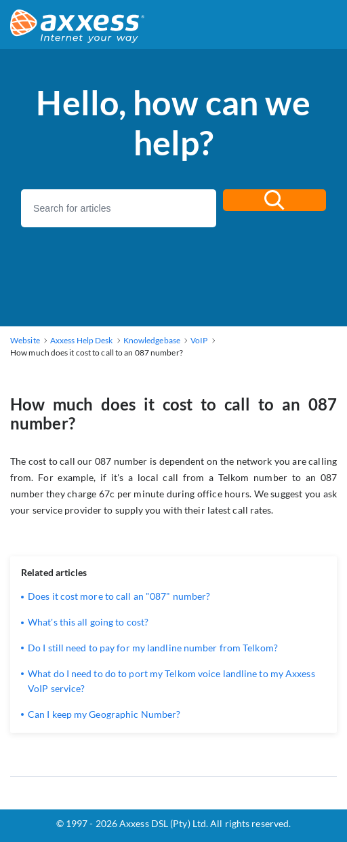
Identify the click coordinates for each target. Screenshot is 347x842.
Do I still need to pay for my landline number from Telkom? (153, 647)
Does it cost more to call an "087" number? (119, 596)
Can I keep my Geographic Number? (104, 714)
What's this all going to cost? (88, 622)
